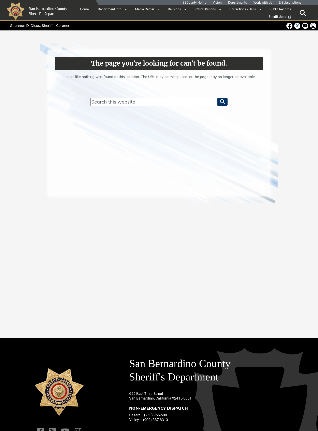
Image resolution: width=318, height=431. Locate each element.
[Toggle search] (303, 13)
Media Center (144, 9)
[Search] (154, 102)
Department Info (109, 9)
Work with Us (263, 2)
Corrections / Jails (242, 9)
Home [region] (84, 9)
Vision (217, 2)
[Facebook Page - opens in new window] (289, 26)
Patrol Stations (205, 9)
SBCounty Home (194, 2)
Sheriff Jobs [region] (280, 16)
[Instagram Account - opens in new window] (312, 26)
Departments (237, 2)
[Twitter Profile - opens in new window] (297, 26)
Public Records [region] (280, 9)
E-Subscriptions (290, 2)
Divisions (174, 9)
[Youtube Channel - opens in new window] (305, 26)
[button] (222, 102)
